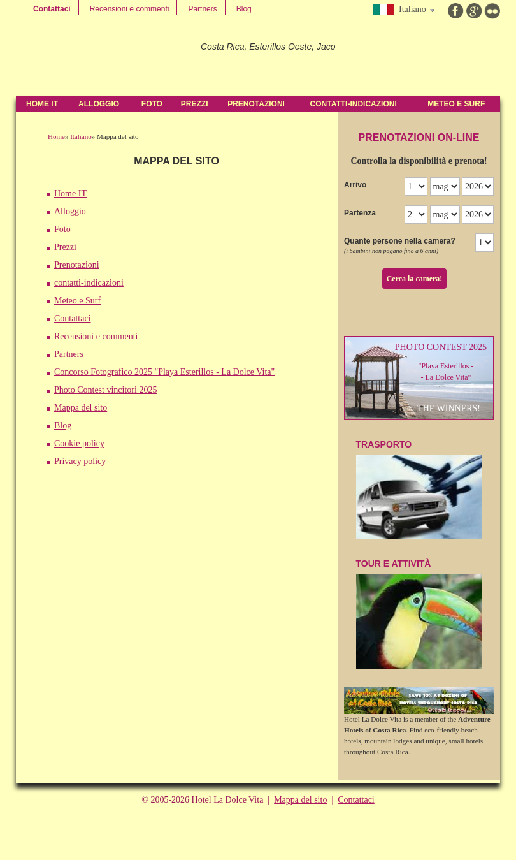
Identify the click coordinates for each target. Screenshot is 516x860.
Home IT (42, 103)
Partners (202, 8)
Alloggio (98, 103)
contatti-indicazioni (353, 103)
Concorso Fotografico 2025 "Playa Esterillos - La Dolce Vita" (164, 372)
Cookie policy (79, 443)
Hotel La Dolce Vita (103, 57)
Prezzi (194, 103)
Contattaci (52, 8)
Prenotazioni (256, 103)
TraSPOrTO (419, 489)
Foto (151, 103)
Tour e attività (419, 613)
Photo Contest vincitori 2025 (105, 390)
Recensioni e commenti (129, 8)
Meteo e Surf (456, 103)
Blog (244, 8)
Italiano (81, 136)
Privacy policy (80, 461)
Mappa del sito (80, 407)
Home (56, 136)
